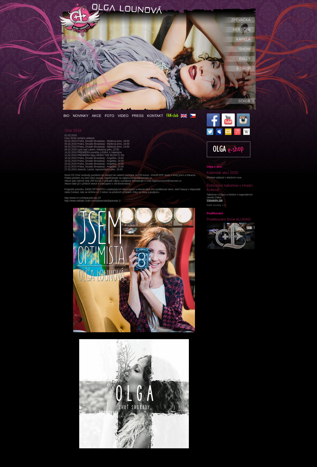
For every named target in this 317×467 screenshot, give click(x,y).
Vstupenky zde (215, 200)
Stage (244, 101)
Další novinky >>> (216, 205)
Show (245, 49)
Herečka (241, 30)
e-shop (243, 69)
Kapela (243, 39)
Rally (245, 59)
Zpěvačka (241, 20)
